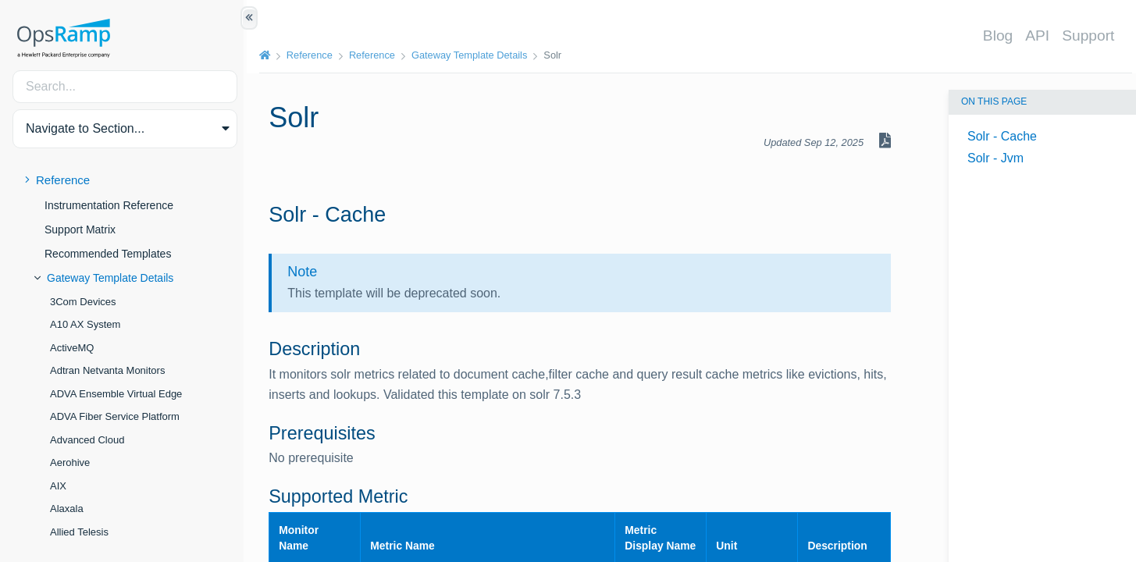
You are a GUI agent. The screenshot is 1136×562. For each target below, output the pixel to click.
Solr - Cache (1002, 136)
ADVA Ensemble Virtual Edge (116, 394)
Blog (1000, 35)
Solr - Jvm (995, 158)
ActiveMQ (72, 348)
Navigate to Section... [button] (85, 128)
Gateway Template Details (110, 278)
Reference (63, 180)
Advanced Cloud (87, 440)
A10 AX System (85, 324)
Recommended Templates (108, 253)
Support (1091, 35)
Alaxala (67, 508)
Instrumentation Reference (109, 205)
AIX (58, 486)
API (1040, 35)
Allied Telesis (79, 532)
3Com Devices (83, 302)
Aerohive (70, 462)
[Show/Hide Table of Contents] (249, 18)
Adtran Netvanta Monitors (107, 370)
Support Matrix (80, 229)
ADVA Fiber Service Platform (115, 416)
